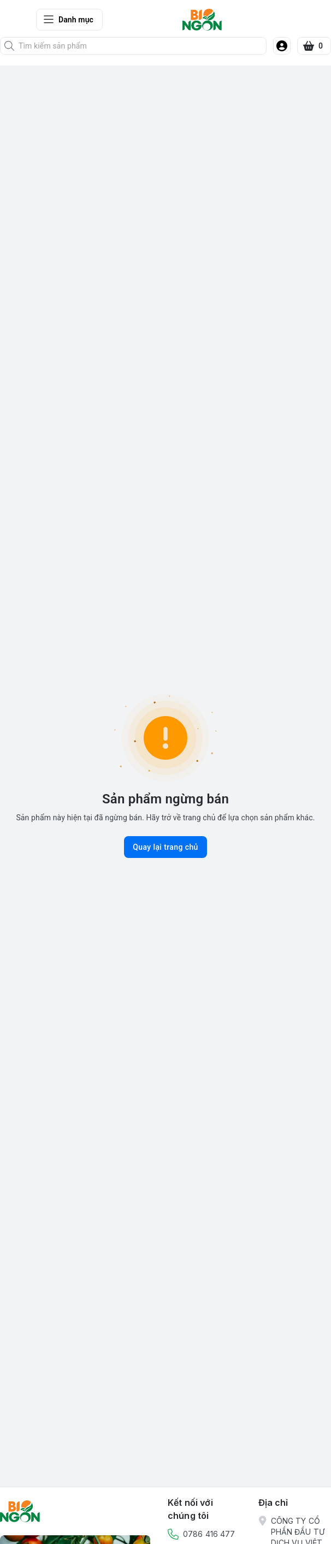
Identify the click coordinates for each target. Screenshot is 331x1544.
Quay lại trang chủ (165, 847)
